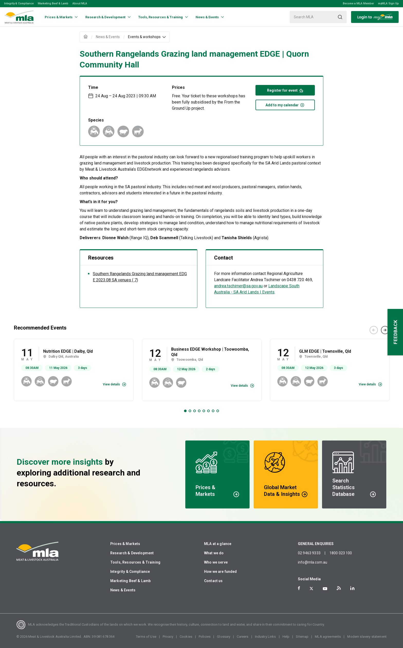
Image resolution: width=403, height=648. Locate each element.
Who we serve (216, 562)
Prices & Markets (125, 544)
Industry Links (265, 636)
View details (111, 384)
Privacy (168, 636)
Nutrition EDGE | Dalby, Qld (68, 351)
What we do (214, 553)
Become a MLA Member (358, 3)
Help (286, 636)
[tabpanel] (74, 370)
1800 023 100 (340, 553)
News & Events (122, 590)
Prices (178, 87)
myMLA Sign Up (388, 3)
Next (385, 330)
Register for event (285, 90)
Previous (374, 330)
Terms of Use (146, 636)
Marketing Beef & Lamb (53, 3)
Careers (242, 636)
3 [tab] (194, 411)
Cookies (186, 636)
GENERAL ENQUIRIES (316, 544)
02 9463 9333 (309, 553)
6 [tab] (208, 411)
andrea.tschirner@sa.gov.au (238, 285)
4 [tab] (199, 411)
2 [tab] (190, 411)
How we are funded (220, 571)
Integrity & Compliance (19, 3)
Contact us (213, 581)
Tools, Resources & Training (135, 562)
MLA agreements (328, 636)
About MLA (79, 3)
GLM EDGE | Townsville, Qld (325, 351)
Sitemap (302, 636)
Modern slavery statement (367, 636)
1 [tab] (185, 411)
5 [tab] (204, 411)
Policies (204, 636)
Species (96, 120)
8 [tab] (217, 411)
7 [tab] (213, 411)
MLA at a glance (217, 544)
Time (93, 87)
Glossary (223, 636)
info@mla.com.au (312, 562)
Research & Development (132, 553)
